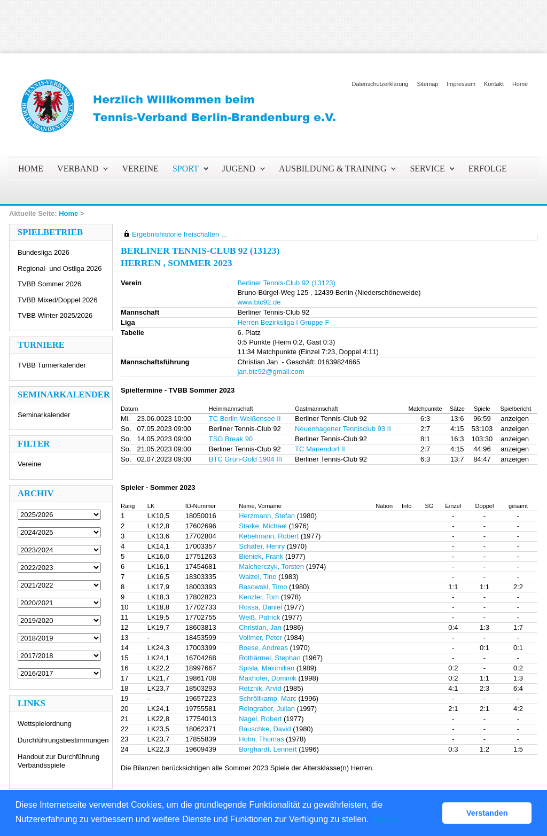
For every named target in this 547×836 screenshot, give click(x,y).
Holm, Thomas (261, 739)
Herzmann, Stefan (267, 516)
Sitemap (427, 84)
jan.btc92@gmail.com (270, 372)
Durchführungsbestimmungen (63, 740)
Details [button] (386, 819)
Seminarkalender (44, 415)
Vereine (29, 464)
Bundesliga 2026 (43, 252)
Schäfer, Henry (262, 546)
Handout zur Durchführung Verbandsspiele (58, 761)
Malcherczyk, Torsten (271, 566)
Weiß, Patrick (259, 617)
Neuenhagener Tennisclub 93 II (343, 429)
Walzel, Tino (257, 577)
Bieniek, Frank (261, 556)
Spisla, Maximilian (266, 668)
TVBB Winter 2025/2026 (55, 315)
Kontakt (494, 84)
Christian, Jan (260, 627)
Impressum (461, 84)
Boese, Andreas (263, 648)
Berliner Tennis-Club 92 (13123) (286, 283)
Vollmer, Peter (260, 638)
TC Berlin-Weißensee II (245, 419)
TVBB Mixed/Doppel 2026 (58, 300)
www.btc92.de (258, 302)
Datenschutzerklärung (380, 84)
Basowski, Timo (263, 587)
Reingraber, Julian (267, 709)
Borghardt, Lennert (267, 749)
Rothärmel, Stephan (270, 658)
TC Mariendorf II (320, 449)
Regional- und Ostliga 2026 (60, 268)
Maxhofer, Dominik (267, 678)
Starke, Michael (263, 526)
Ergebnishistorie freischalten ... (179, 234)
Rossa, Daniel (260, 607)
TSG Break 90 (231, 439)
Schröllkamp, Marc (267, 698)
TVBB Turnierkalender (52, 365)
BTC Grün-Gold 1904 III (245, 459)
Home (520, 84)
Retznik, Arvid (260, 688)
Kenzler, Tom (259, 597)
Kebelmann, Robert (269, 536)
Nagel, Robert (260, 719)
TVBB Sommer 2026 (49, 284)
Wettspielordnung (45, 724)
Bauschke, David (265, 729)
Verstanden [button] (487, 813)
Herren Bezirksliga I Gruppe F (283, 322)
